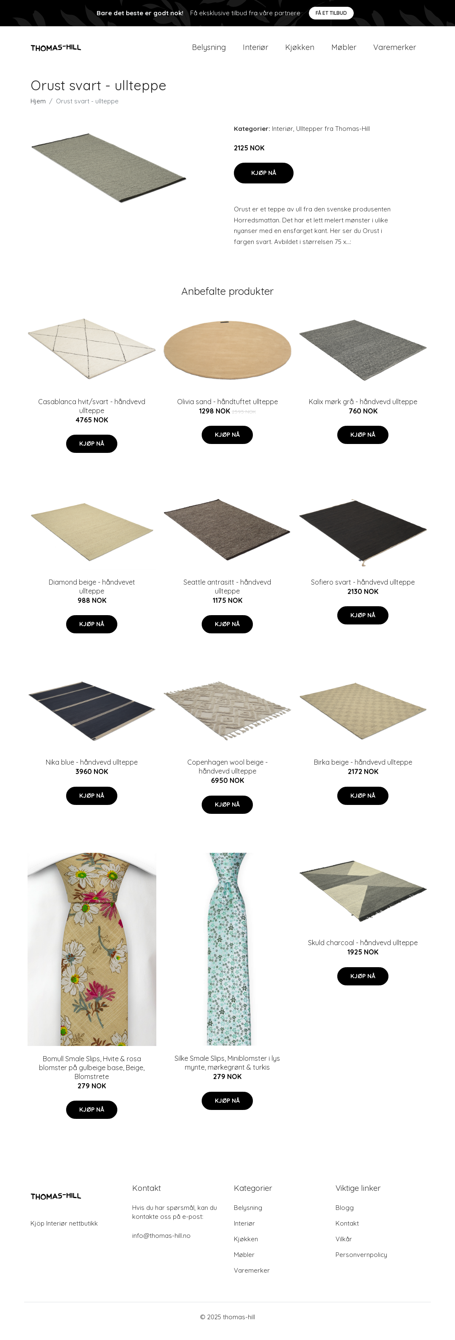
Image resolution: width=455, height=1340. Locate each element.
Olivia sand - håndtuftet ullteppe (227, 410)
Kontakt (347, 1232)
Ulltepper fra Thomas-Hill (333, 137)
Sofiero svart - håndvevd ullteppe (363, 590)
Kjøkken (299, 51)
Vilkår (344, 1247)
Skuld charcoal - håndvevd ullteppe (363, 951)
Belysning (209, 51)
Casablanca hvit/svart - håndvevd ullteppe (91, 414)
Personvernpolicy (361, 1263)
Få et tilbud (331, 13)
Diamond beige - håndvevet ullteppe (92, 595)
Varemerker (394, 51)
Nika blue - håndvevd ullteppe (92, 770)
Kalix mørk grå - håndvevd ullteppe (363, 410)
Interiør (255, 51)
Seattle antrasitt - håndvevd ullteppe (227, 595)
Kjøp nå (263, 181)
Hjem (38, 109)
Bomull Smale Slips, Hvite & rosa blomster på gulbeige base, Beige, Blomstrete (91, 1076)
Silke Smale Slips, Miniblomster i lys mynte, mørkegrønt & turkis (227, 1071)
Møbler (343, 51)
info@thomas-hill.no (161, 1244)
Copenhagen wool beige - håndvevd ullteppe (227, 775)
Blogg (345, 1216)
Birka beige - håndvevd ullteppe (363, 770)
